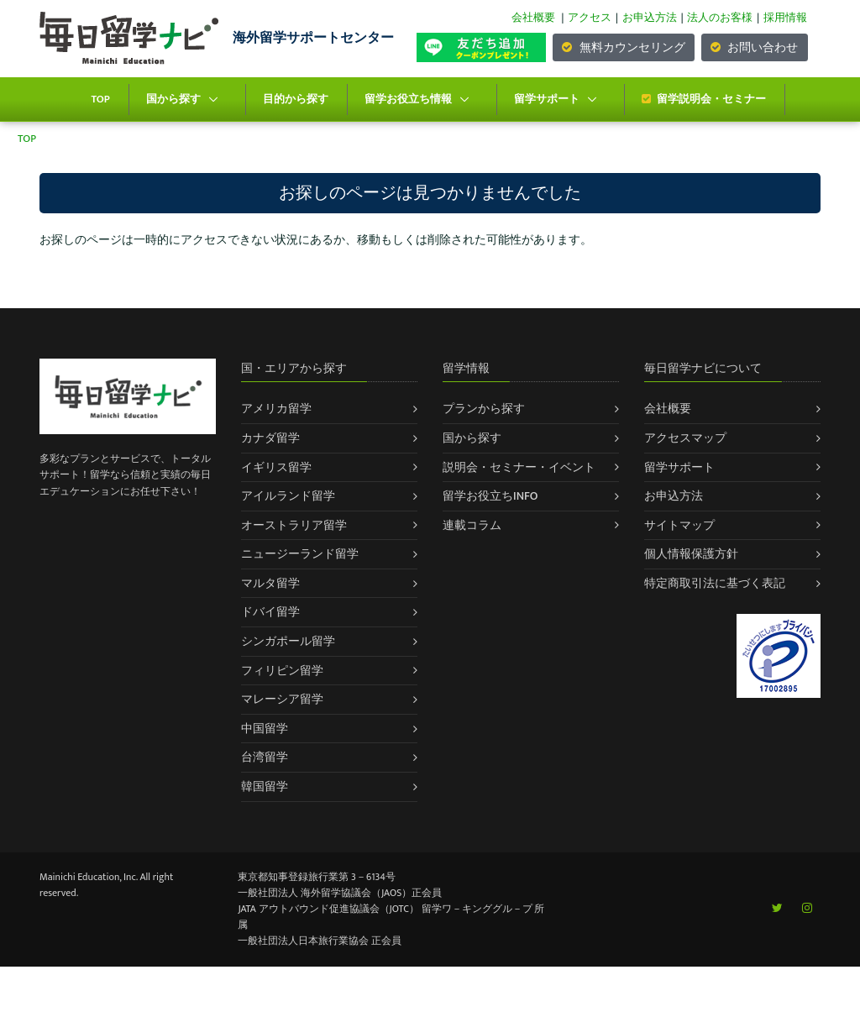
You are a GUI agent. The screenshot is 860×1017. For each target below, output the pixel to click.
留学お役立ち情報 (408, 99)
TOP (100, 99)
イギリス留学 (276, 467)
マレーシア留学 (282, 699)
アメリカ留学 (276, 408)
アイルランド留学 (288, 496)
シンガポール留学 (288, 641)
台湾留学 (264, 757)
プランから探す (484, 408)
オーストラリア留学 (294, 525)
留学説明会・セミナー (704, 99)
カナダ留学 (270, 438)
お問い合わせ (754, 47)
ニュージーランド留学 (300, 554)
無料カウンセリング (623, 47)
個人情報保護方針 (691, 554)
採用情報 (785, 17)
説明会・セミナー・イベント (519, 467)
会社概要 (533, 17)
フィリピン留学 (282, 670)
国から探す (173, 99)
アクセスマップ (685, 438)
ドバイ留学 (270, 611)
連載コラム (472, 525)
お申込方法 (649, 17)
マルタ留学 (270, 583)
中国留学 (264, 728)
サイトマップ (679, 525)
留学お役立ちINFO (490, 496)
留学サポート (546, 99)
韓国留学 (264, 786)
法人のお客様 (719, 17)
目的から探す (295, 99)
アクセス (589, 17)
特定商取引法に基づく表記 (714, 583)
